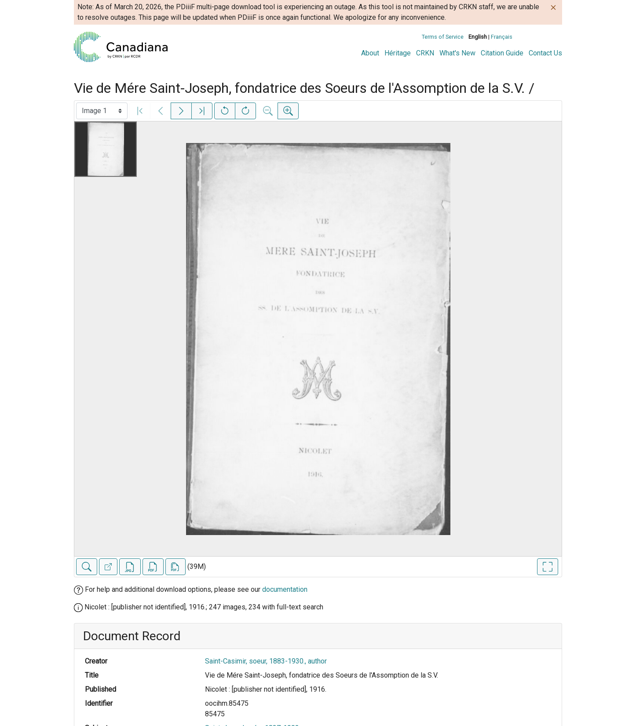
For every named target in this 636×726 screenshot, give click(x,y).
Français (501, 36)
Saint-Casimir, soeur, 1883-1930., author (266, 661)
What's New (457, 53)
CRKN (425, 53)
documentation (284, 589)
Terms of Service (443, 36)
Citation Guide (502, 53)
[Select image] (102, 111)
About (370, 53)
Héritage (397, 53)
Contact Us (545, 53)
